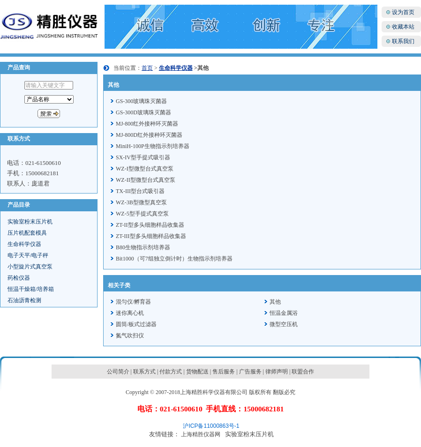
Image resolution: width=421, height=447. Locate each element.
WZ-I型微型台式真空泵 (144, 168)
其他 (275, 301)
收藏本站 (403, 26)
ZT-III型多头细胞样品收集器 (151, 236)
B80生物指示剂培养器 (143, 247)
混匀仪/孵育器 (133, 301)
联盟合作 (303, 371)
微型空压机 (284, 324)
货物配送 (197, 371)
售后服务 (223, 371)
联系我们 (403, 41)
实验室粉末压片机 (30, 221)
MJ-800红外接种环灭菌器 (147, 123)
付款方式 (170, 371)
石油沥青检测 (24, 300)
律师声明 (276, 371)
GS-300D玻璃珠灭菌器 (143, 112)
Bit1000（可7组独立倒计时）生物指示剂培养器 (174, 258)
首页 (147, 68)
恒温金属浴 (284, 313)
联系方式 (144, 371)
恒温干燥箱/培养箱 (31, 289)
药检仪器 (19, 278)
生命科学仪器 (24, 244)
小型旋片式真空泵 (30, 266)
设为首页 (403, 12)
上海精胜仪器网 (200, 434)
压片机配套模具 (27, 233)
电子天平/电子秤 (28, 255)
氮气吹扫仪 (130, 335)
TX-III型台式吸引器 (140, 191)
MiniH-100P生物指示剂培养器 (152, 146)
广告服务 (250, 371)
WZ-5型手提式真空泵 (142, 213)
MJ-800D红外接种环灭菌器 (149, 135)
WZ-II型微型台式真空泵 (145, 180)
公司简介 (118, 371)
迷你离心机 (130, 313)
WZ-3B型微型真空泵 (141, 202)
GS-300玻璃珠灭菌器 (141, 101)
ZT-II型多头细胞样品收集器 (150, 225)
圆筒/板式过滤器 (136, 324)
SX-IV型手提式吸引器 (143, 157)
